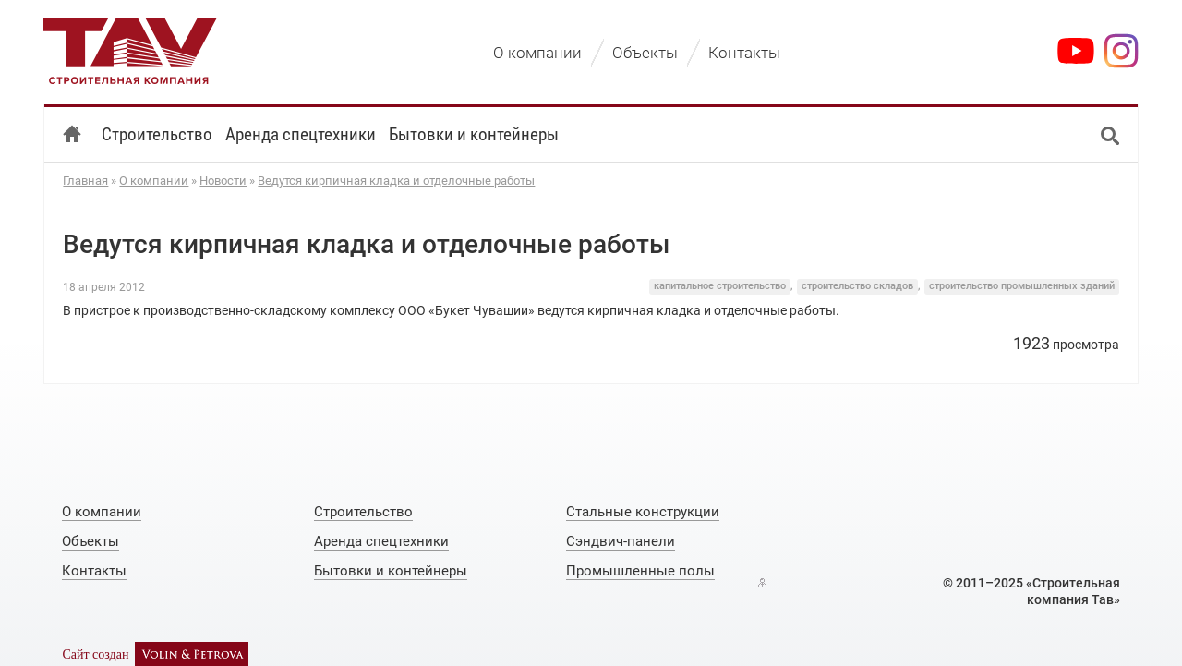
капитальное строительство (720, 286)
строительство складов (857, 286)
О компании (153, 181)
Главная (85, 181)
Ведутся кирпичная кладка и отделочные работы (396, 181)
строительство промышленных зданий (1022, 286)
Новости (223, 181)
